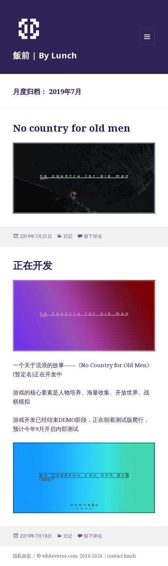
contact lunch (121, 556)
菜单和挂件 (147, 44)
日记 (67, 236)
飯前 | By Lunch (45, 55)
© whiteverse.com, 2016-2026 (69, 556)
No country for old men (71, 128)
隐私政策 (22, 556)
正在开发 (32, 265)
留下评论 (93, 236)
